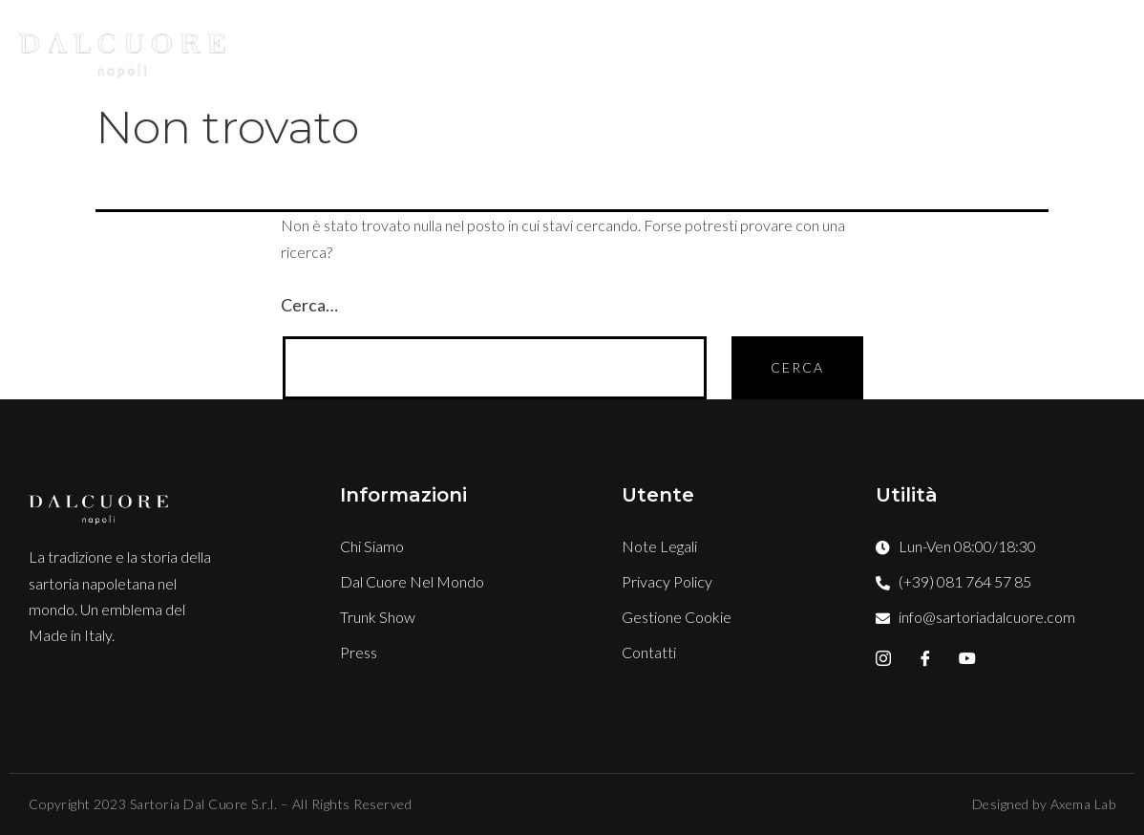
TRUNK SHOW (809, 48)
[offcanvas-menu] (1125, 48)
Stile (570, 48)
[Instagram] (883, 658)
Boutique (673, 48)
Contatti (1028, 48)
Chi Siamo (466, 48)
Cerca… (309, 304)
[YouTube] (967, 658)
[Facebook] (925, 658)
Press (925, 48)
